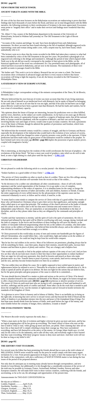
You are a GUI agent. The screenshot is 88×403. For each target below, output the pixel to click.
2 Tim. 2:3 (49, 173)
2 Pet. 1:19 (59, 155)
